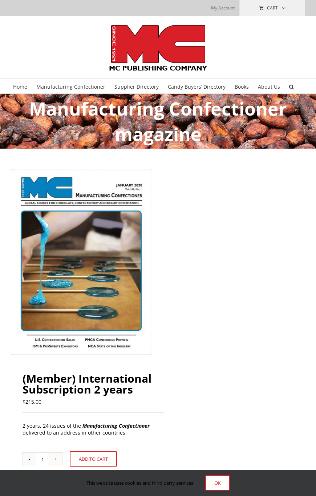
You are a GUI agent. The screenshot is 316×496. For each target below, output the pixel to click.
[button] (291, 86)
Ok (217, 483)
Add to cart (93, 459)
